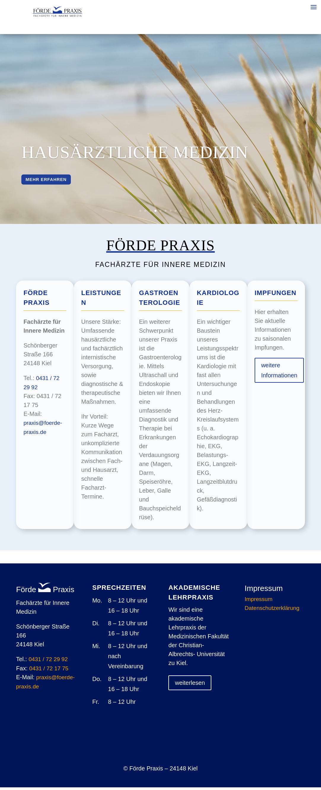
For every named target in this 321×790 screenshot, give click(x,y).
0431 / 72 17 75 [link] (48, 671)
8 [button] (176, 213)
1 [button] (140, 213)
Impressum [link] (258, 602)
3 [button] (150, 213)
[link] (57, 15)
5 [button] (160, 213)
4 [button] (155, 213)
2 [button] (145, 213)
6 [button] (166, 213)
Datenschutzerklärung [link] (272, 611)
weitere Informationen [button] (279, 373)
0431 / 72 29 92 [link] (48, 662)
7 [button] (171, 213)
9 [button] (181, 213)
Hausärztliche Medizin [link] (134, 153)
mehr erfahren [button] (53, 182)
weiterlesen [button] (190, 685)
